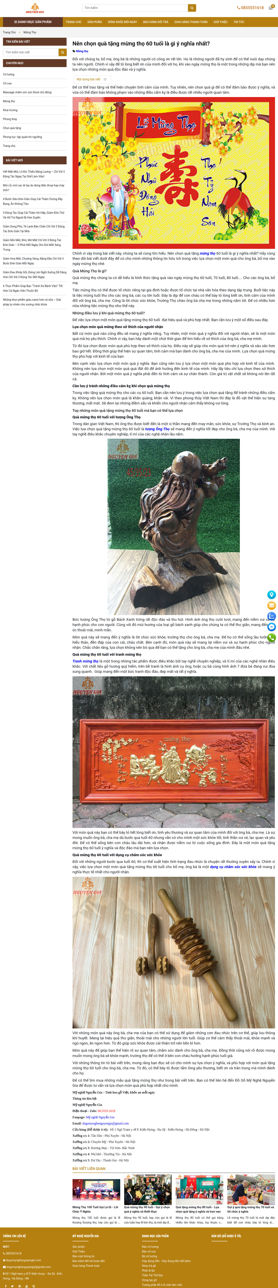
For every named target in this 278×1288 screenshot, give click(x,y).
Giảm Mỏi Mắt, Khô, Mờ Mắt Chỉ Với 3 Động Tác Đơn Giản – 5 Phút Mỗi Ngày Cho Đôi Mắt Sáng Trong (32, 245)
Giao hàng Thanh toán (190, 22)
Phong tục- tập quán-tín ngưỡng (22, 137)
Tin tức (239, 22)
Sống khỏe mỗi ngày (122, 22)
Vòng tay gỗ (149, 1286)
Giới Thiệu (79, 1257)
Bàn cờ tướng (150, 1252)
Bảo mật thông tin (84, 1262)
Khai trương (10, 110)
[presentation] (80, 1208)
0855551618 (252, 7)
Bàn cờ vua (149, 1257)
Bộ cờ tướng (149, 1262)
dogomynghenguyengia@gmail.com (28, 1273)
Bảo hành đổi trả (155, 22)
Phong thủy (10, 119)
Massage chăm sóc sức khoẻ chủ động (27, 92)
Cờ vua (7, 83)
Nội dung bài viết (88, 79)
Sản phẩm (94, 22)
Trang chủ (73, 22)
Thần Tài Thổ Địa (152, 1281)
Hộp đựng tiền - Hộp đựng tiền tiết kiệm (166, 1267)
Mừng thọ (30, 32)
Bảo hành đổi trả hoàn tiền (89, 1267)
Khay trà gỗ (149, 1272)
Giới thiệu (221, 22)
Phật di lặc (148, 1276)
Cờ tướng (8, 74)
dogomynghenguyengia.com (23, 1266)
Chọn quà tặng (12, 128)
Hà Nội (205, 1129)
